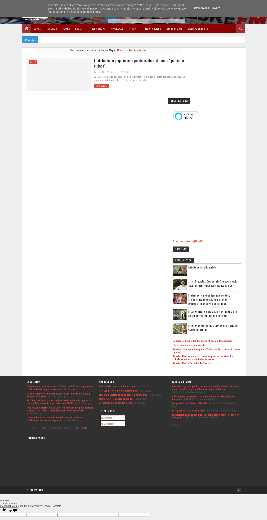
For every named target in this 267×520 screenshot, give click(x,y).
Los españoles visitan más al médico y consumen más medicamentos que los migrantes (56, 378)
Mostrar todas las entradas (128, 50)
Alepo (33, 62)
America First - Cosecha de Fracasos (211, 323)
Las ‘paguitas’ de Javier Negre (188, 370)
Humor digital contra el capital (116, 358)
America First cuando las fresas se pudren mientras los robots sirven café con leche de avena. (215, 316)
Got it (216, 8)
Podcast (80, 28)
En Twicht (134, 28)
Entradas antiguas (173, 100)
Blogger (85, 387)
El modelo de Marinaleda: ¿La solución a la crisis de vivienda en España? (223, 282)
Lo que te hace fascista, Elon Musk (191, 363)
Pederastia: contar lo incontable (117, 346)
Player (66, 28)
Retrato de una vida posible (220, 207)
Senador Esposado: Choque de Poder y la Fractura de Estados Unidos (213, 308)
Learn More (201, 8)
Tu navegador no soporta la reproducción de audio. (147, 21)
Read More (88, 86)
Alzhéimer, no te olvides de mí (115, 363)
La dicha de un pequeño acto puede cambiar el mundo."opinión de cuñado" (128, 63)
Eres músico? (97, 28)
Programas (117, 28)
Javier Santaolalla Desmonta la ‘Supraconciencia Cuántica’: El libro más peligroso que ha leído (222, 225)
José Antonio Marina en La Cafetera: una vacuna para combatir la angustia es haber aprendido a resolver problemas (61, 368)
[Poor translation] (12, 469)
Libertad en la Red (198, 28)
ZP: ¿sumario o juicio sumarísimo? (118, 350)
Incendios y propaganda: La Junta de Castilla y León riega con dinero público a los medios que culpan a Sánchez (205, 347)
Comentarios (108, 383)
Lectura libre (174, 28)
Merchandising (153, 28)
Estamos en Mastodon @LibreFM (206, 181)
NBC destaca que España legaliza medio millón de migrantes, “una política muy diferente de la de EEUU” (60, 361)
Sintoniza (51, 28)
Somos (37, 28)
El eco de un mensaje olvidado (207, 302)
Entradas (106, 377)
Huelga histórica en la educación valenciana (123, 354)
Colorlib (39, 449)
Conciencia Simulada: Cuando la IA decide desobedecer (213, 297)
